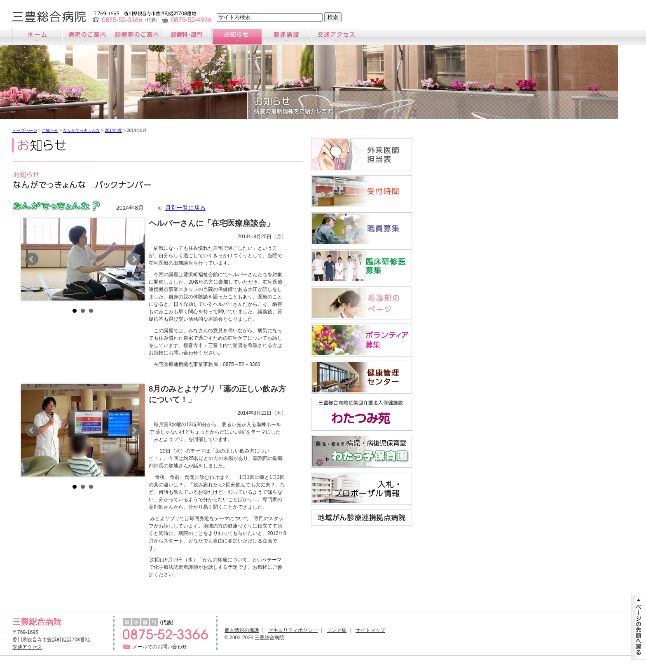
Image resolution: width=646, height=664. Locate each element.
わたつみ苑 (361, 414)
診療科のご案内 (187, 37)
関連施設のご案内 (286, 37)
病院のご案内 (87, 37)
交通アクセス (336, 37)
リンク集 (336, 630)
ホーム (37, 37)
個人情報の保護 (242, 630)
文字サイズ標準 (41, 16)
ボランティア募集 (361, 340)
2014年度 (113, 130)
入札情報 (361, 488)
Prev (31, 259)
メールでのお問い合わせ (160, 647)
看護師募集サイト (361, 302)
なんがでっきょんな (81, 130)
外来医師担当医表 (361, 154)
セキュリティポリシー (293, 630)
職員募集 (361, 228)
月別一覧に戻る (185, 207)
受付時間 (361, 191)
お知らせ (237, 37)
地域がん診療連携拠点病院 (361, 517)
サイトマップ (370, 630)
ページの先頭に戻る (638, 627)
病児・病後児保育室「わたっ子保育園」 (361, 451)
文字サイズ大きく (61, 16)
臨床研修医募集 (361, 265)
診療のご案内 (137, 37)
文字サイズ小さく (21, 16)
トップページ (24, 130)
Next (133, 259)
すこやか (361, 377)
